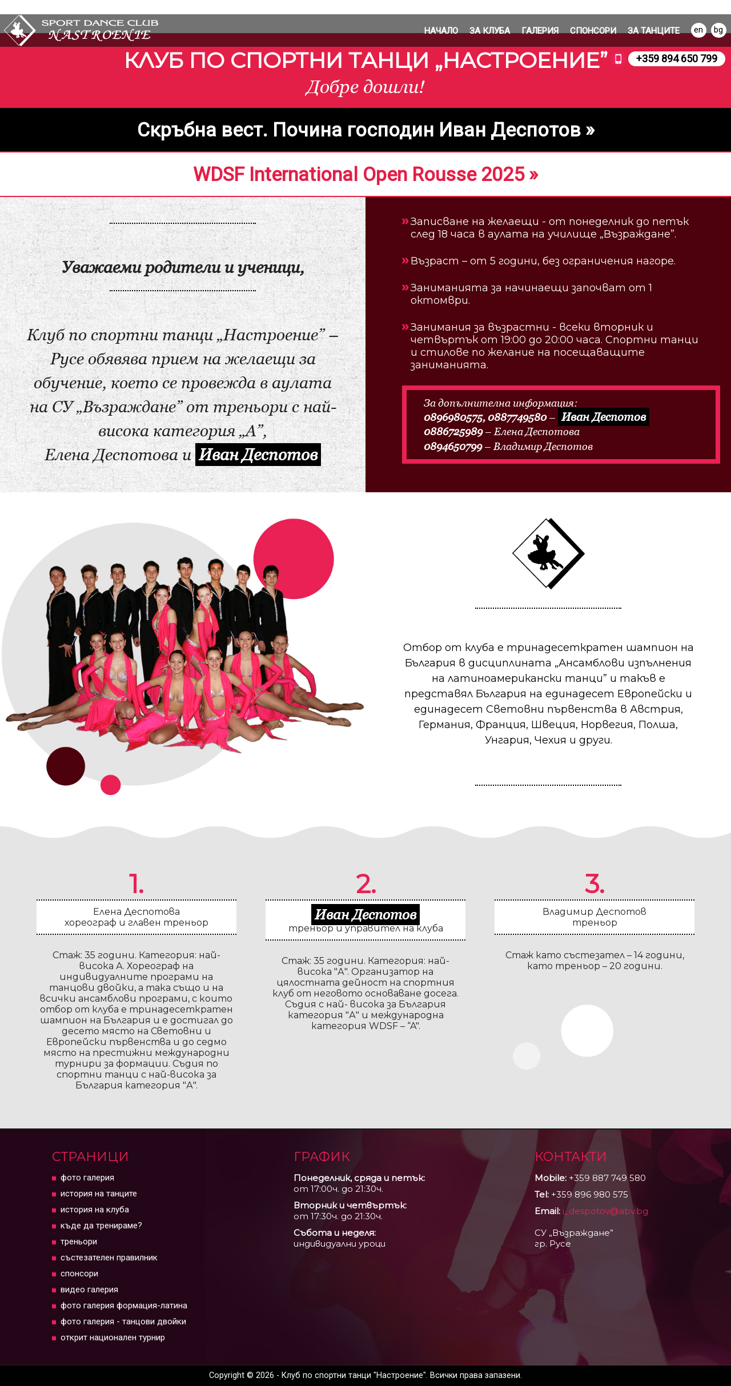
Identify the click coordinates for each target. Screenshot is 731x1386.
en (698, 30)
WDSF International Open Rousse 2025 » (365, 174)
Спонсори (593, 31)
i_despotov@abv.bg (605, 1211)
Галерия (540, 31)
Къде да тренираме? (101, 1225)
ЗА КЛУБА (489, 31)
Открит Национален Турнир (113, 1337)
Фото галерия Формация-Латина (124, 1305)
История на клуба (95, 1209)
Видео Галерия (89, 1289)
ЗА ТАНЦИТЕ (654, 31)
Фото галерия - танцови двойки (123, 1321)
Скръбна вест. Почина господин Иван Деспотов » (366, 129)
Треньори (79, 1241)
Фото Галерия (87, 1177)
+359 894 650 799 (676, 59)
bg (718, 30)
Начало (441, 31)
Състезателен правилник (109, 1257)
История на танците (99, 1193)
